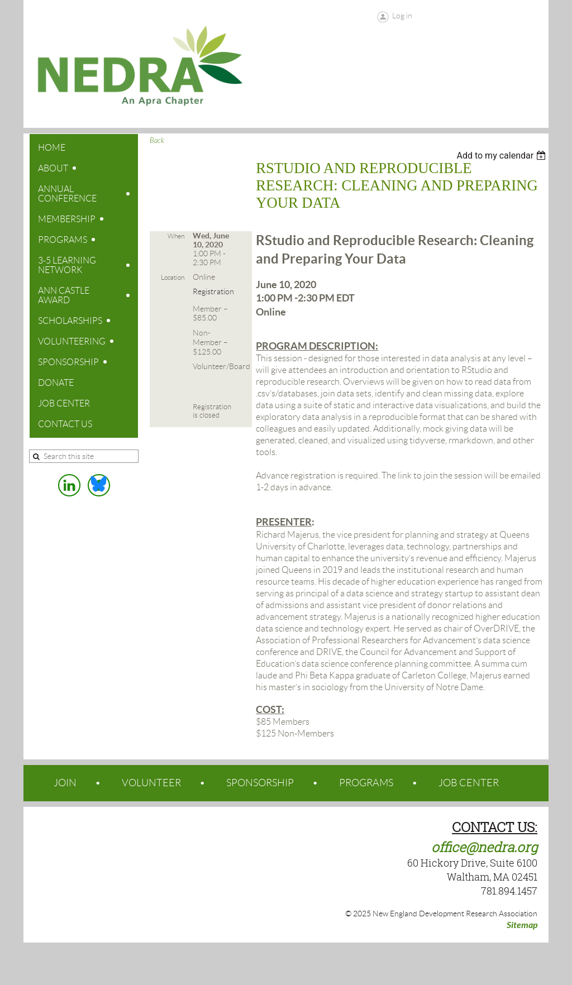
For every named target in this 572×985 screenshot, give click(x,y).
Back (157, 140)
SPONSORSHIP (260, 782)
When (176, 236)
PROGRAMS (366, 782)
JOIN (65, 782)
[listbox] (502, 155)
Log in (402, 15)
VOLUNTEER (151, 782)
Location (172, 277)
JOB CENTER (468, 782)
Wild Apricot (458, 963)
